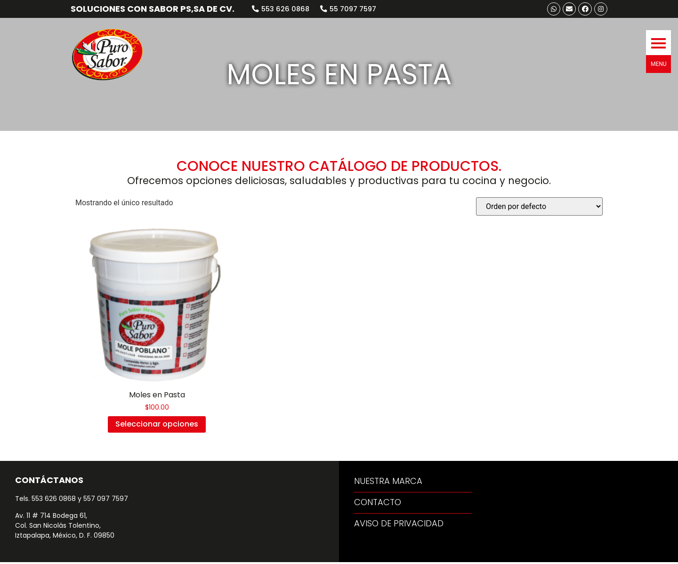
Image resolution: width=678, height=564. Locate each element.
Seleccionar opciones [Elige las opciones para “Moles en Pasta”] (156, 425)
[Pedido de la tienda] (539, 208)
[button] (658, 36)
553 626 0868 (54, 500)
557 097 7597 (105, 500)
